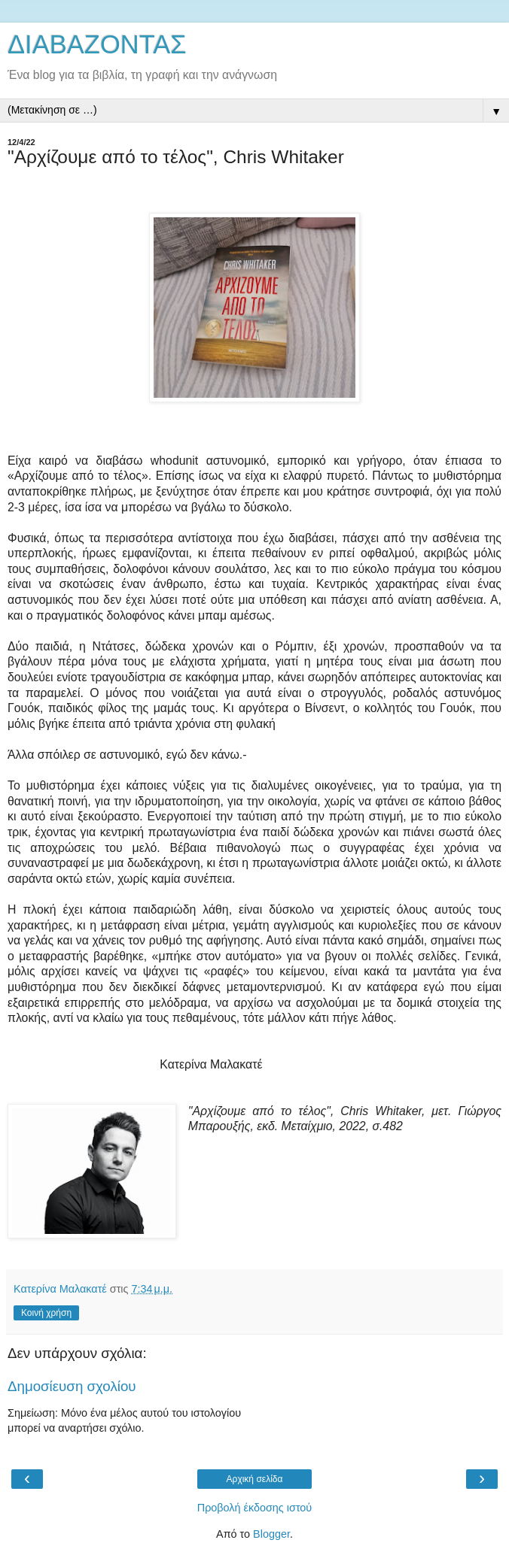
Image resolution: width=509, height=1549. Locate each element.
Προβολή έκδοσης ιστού (254, 1508)
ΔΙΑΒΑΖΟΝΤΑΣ (97, 44)
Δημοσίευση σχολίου (72, 1386)
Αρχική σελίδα (255, 1479)
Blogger (271, 1534)
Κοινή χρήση (46, 1313)
